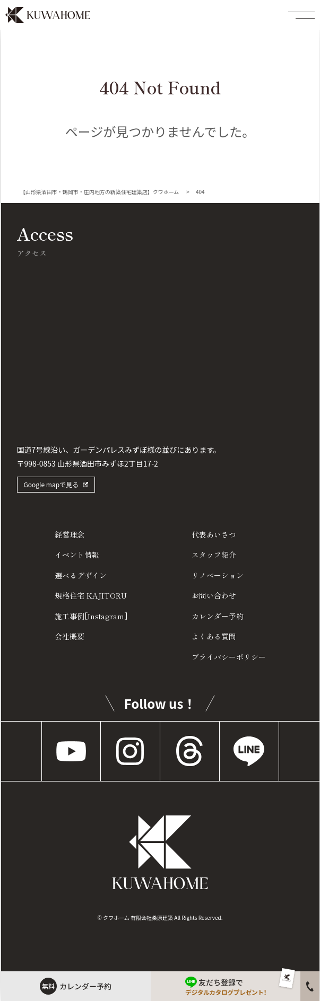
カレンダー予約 (218, 616)
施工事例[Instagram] (91, 616)
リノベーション (218, 575)
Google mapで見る (51, 484)
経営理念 (69, 534)
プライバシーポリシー (229, 657)
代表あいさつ (214, 534)
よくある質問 (214, 636)
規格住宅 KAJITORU (91, 595)
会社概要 (69, 636)
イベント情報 (77, 554)
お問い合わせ (214, 595)
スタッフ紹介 (214, 554)
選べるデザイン (81, 575)
